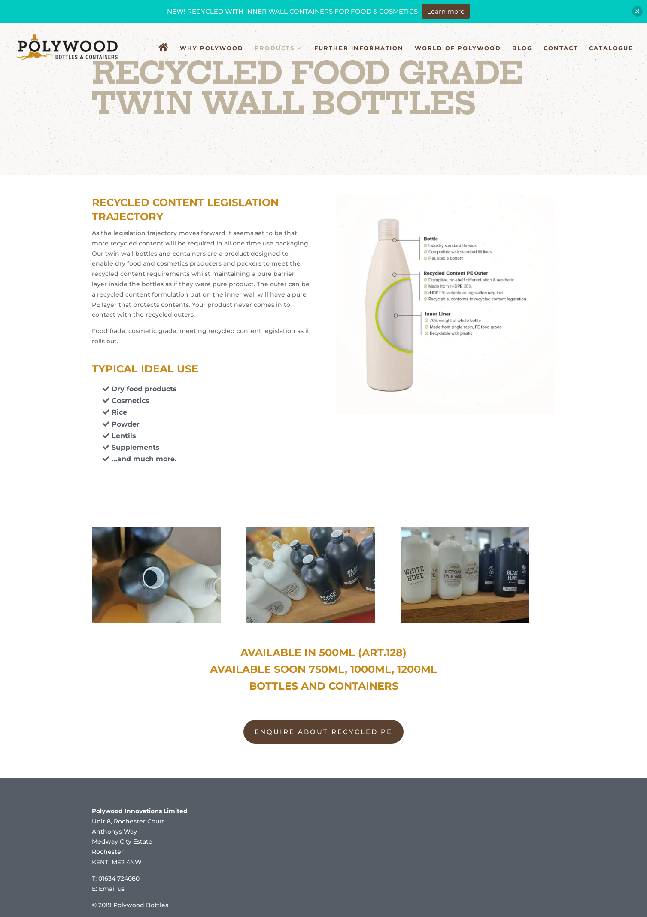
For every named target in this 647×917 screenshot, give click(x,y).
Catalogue (611, 48)
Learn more (446, 11)
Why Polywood (211, 48)
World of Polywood (458, 48)
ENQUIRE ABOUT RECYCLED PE (323, 732)
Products (275, 48)
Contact (561, 48)
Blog (522, 48)
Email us (112, 889)
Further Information (359, 48)
